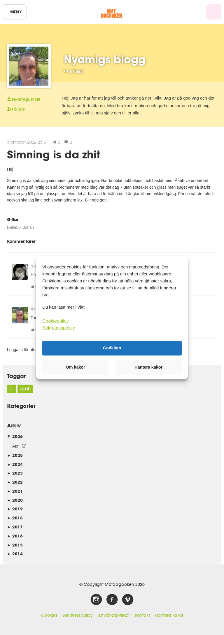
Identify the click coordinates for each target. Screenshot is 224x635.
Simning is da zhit (53, 154)
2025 (15, 455)
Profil (23, 99)
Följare (16, 109)
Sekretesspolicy (77, 615)
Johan (28, 227)
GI (11, 389)
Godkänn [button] (112, 348)
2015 (15, 545)
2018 (15, 518)
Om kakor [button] (75, 367)
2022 (15, 482)
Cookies (49, 615)
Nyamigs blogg (105, 59)
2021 (15, 491)
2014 (15, 553)
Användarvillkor (114, 615)
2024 (15, 464)
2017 (15, 527)
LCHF (25, 389)
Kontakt (142, 615)
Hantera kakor (169, 615)
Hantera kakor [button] (148, 367)
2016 (15, 536)
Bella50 (14, 227)
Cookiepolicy (55, 320)
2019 (15, 509)
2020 (15, 500)
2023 (15, 473)
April (16, 446)
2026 (15, 436)
